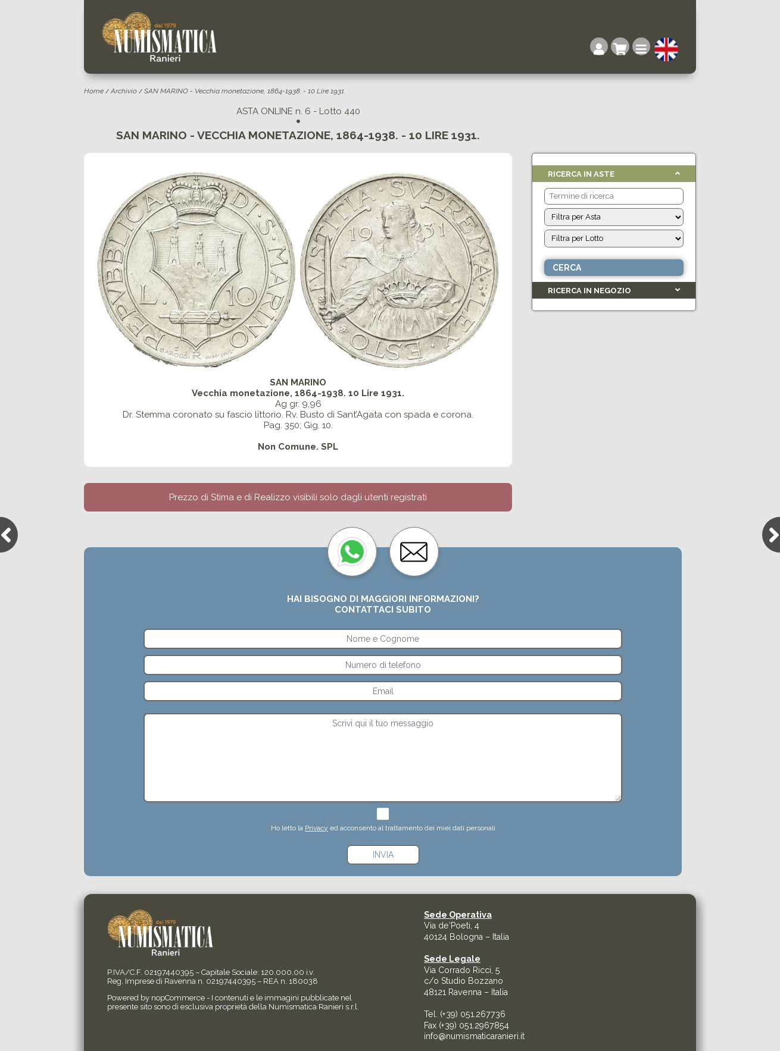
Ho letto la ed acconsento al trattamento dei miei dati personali (383, 828)
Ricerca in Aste (581, 174)
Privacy (316, 828)
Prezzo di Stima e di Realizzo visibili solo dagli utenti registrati (298, 497)
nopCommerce (178, 997)
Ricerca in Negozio (589, 290)
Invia (383, 854)
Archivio (124, 91)
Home (94, 91)
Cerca (567, 267)
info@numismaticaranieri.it (474, 1036)
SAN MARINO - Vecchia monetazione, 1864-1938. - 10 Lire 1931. (244, 91)
